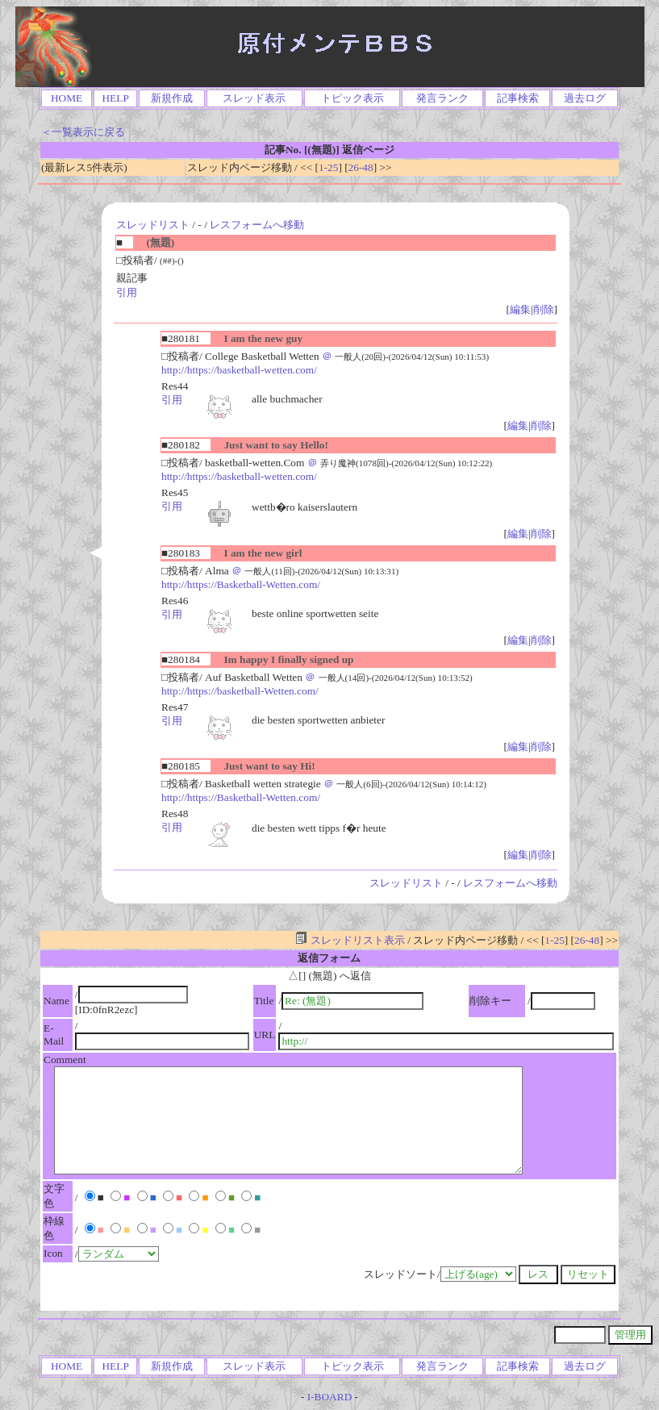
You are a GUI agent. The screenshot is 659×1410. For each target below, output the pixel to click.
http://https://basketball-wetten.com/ (239, 370)
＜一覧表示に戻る (83, 132)
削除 (543, 309)
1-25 (328, 167)
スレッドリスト (153, 225)
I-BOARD (329, 1397)
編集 (520, 309)
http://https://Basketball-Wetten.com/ (240, 584)
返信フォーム (329, 958)
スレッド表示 (254, 98)
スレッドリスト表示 (349, 940)
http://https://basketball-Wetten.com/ (240, 691)
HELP (115, 98)
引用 (126, 292)
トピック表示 (352, 98)
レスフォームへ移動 (257, 225)
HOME (66, 98)
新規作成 (172, 98)
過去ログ (585, 98)
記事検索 (518, 98)
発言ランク (442, 98)
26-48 (360, 167)
